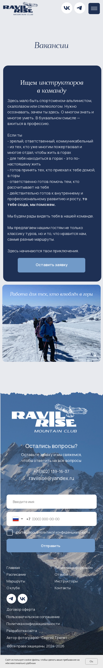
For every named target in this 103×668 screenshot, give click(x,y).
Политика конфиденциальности (33, 623)
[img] (79, 7)
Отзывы (61, 574)
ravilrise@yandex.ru (51, 478)
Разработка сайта (22, 630)
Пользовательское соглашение (33, 616)
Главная (13, 567)
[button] (51, 265)
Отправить (50, 545)
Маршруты (16, 581)
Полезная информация (74, 567)
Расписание (16, 574)
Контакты (63, 587)
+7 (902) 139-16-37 (51, 471)
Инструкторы (66, 581)
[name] (52, 502)
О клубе (13, 587)
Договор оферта (21, 609)
